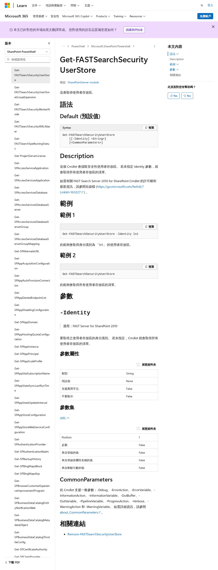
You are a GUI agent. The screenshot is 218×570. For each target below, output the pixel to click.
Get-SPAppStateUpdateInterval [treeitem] (30, 400)
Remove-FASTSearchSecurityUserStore (95, 534)
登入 (210, 5)
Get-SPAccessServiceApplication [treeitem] (31, 165)
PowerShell (78, 46)
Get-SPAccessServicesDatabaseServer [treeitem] (31, 204)
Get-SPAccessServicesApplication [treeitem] (32, 177)
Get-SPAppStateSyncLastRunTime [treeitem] (31, 385)
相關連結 (175, 75)
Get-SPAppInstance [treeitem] (26, 346)
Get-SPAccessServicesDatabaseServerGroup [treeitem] (31, 222)
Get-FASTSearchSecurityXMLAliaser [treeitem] (32, 126)
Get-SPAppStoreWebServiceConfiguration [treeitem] (32, 427)
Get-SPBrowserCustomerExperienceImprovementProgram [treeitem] (32, 485)
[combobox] (27, 51)
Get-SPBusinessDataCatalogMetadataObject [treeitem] (32, 520)
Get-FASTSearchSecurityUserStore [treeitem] (32, 75)
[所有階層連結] (63, 46)
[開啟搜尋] (202, 5)
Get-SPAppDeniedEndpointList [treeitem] (30, 295)
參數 (174, 69)
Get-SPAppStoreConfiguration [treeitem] (30, 412)
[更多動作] (154, 46)
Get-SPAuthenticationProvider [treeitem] (30, 441)
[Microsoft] (7, 5)
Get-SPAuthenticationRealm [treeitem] (31, 451)
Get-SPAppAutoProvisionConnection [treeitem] (32, 280)
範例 (174, 64)
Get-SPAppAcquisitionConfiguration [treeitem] (32, 263)
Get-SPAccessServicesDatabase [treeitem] (30, 190)
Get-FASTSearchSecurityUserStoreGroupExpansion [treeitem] (32, 92)
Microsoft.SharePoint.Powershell (110, 46)
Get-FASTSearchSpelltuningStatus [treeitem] (31, 143)
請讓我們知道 (134, 30)
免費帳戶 (205, 16)
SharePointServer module (83, 82)
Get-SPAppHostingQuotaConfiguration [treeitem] (31, 334)
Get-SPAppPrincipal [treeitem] (26, 354)
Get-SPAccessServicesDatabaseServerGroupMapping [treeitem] (31, 239)
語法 (174, 54)
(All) (65, 418)
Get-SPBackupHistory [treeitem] (27, 459)
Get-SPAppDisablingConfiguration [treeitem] (31, 310)
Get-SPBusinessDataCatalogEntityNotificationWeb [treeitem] (31, 503)
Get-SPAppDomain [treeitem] (26, 322)
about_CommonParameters (79, 512)
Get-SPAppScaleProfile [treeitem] (28, 361)
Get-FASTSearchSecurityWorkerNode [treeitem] (32, 109)
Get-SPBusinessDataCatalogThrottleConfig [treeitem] (32, 537)
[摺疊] (49, 43)
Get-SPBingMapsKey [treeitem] (27, 473)
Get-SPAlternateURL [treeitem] (26, 251)
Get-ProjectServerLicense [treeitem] (29, 156)
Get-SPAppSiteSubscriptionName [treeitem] (32, 370)
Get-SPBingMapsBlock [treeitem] (28, 466)
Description (177, 59)
